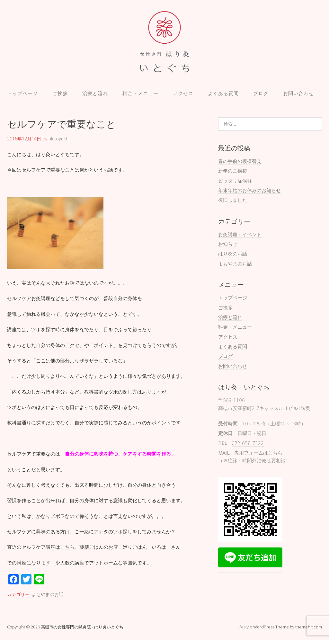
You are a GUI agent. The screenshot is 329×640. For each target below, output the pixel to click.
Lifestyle (244, 627)
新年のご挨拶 (232, 170)
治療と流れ (95, 93)
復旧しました (232, 200)
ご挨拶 (60, 93)
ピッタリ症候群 (235, 180)
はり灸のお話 (232, 253)
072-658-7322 (248, 443)
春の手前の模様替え (240, 161)
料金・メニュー (140, 93)
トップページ (22, 93)
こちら (67, 547)
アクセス (183, 93)
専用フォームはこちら (258, 452)
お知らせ (227, 244)
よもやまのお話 (47, 594)
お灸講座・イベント (240, 234)
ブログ (261, 93)
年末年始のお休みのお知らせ (249, 190)
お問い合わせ (298, 93)
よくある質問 (223, 93)
